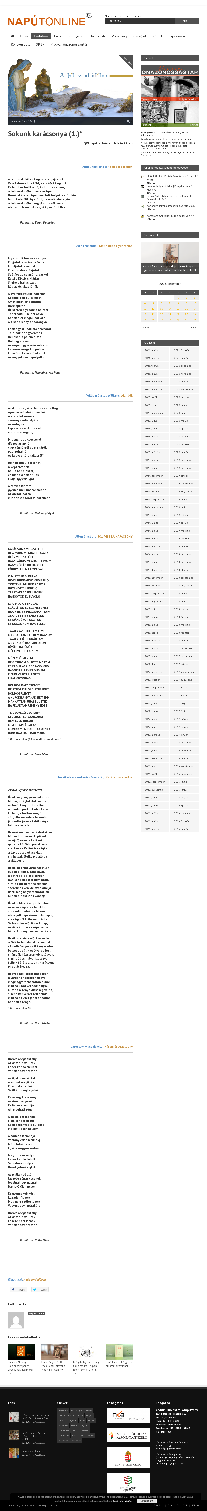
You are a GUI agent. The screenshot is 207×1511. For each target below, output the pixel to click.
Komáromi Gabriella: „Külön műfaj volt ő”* (170, 215)
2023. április (151, 632)
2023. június (151, 616)
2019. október (181, 475)
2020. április (181, 428)
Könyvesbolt (20, 44)
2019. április (181, 522)
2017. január (181, 734)
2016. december (183, 742)
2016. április (181, 805)
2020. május (181, 420)
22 (178, 314)
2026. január (151, 373)
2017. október (181, 664)
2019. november (183, 467)
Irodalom (41, 36)
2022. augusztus (154, 695)
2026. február (152, 365)
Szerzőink (139, 36)
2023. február (152, 648)
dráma (71, 1415)
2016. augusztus (183, 773)
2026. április (151, 350)
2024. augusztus (154, 507)
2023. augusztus (154, 601)
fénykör (89, 1415)
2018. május (181, 609)
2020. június (181, 412)
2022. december (154, 664)
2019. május (181, 514)
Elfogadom (146, 1501)
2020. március (182, 436)
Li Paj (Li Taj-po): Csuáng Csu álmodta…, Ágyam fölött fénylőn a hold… (86, 1365)
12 (153, 308)
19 (153, 314)
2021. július (151, 797)
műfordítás (64, 1430)
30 (186, 319)
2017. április (181, 711)
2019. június (181, 507)
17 (194, 308)
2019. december (183, 459)
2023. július (151, 609)
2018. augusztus (183, 585)
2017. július (180, 687)
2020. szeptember (184, 389)
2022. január (151, 750)
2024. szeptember (155, 499)
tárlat (74, 1435)
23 (186, 314)
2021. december (154, 758)
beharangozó (77, 1410)
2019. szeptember (184, 483)
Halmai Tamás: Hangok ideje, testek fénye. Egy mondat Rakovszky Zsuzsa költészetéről (169, 268)
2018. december (183, 554)
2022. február (152, 742)
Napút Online (36, 1313)
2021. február (181, 350)
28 (169, 319)
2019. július (180, 499)
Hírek (24, 36)
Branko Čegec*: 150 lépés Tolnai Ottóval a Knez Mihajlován (53, 1365)
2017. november (183, 656)
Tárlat (58, 36)
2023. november (154, 577)
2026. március (152, 357)
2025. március (152, 452)
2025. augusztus (154, 412)
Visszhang (119, 36)
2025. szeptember (155, 405)
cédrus (62, 1415)
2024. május (151, 530)
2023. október (152, 585)
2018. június (181, 601)
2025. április (151, 444)
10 (194, 303)
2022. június (151, 711)
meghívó (84, 1425)
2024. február (152, 554)
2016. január (181, 828)
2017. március (182, 718)
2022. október (152, 679)
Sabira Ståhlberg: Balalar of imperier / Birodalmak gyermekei (20, 1365)
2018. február (181, 632)
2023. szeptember (155, 593)
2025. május (151, 436)
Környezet (76, 36)
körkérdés (63, 1425)
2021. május (151, 813)
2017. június (180, 695)
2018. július (180, 593)
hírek (82, 1420)
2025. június (151, 428)
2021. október (152, 773)
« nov (146, 326)
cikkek (89, 1410)
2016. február (181, 821)
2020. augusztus (183, 397)
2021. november (154, 766)
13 (161, 308)
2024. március (152, 546)
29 (178, 319)
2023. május (151, 624)
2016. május (181, 797)
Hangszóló (97, 36)
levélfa (74, 1425)
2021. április (151, 821)
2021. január (181, 357)
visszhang (63, 1440)
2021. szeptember (155, 781)
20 (161, 314)
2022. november (154, 671)
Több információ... (122, 1501)
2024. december (154, 475)
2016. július (180, 781)
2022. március (152, 734)
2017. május (181, 703)
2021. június (151, 805)
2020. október (181, 381)
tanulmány (64, 1435)
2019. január (181, 546)
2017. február (181, 726)
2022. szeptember (155, 687)
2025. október (152, 397)
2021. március (152, 828)
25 (144, 319)
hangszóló (72, 1420)
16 (186, 308)
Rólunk (157, 36)
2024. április (151, 538)
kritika (91, 1420)
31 (194, 319)
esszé (80, 1415)
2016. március (182, 813)
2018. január (181, 640)
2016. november (183, 750)
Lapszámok (176, 36)
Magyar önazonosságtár (68, 44)
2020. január (181, 452)
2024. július (151, 514)
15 (178, 308)
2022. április (151, 726)
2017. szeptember (184, 671)
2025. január (151, 467)
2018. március (182, 624)
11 (144, 308)
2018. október (181, 569)
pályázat (85, 1430)
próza (75, 1430)
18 (144, 314)
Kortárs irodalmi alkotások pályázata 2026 (171, 205)
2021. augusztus (154, 789)
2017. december (183, 648)
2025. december (154, 381)
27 (161, 319)
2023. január (151, 656)
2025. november (154, 389)
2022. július (151, 703)
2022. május (151, 718)
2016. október (181, 758)
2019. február (181, 538)
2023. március (152, 640)
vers (82, 1435)
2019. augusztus (183, 491)
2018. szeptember (184, 577)
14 (169, 308)
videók (91, 1435)
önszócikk (76, 1440)
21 (169, 314)
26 (153, 319)
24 (194, 314)
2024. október (152, 491)
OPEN (40, 44)
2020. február (181, 444)
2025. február (152, 459)
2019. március (182, 530)
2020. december (183, 365)
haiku (61, 1420)
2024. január (151, 562)
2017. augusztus (183, 679)
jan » (193, 326)
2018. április (181, 616)
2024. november (154, 483)
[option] (170, 258)
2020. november (183, 373)
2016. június (181, 789)
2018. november (183, 562)
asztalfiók (63, 1410)
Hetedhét (127, 60)
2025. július (151, 420)
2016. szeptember (184, 766)
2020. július (180, 405)
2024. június (151, 522)
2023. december (154, 569)
